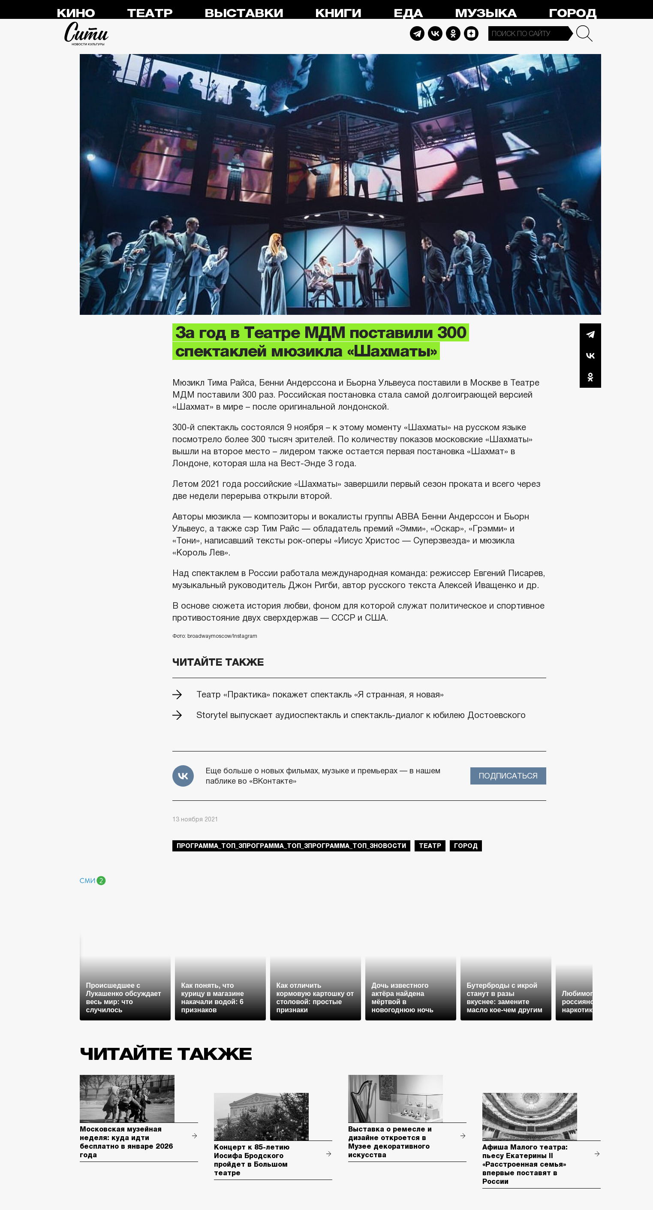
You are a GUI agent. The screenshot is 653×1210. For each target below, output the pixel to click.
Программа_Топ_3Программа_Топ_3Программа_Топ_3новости (291, 845)
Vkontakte (435, 33)
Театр (149, 13)
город (466, 845)
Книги (338, 13)
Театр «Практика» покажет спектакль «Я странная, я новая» (320, 694)
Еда (408, 13)
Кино (76, 13)
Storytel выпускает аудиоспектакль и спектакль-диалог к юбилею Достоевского (361, 715)
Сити (86, 33)
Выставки (244, 13)
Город (572, 13)
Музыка (486, 13)
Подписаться (508, 776)
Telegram (417, 33)
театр (430, 845)
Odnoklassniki (453, 33)
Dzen (471, 33)
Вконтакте (590, 355)
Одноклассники (590, 377)
